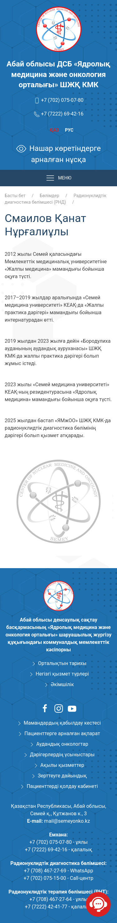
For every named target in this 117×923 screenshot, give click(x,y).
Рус (69, 130)
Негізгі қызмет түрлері (62, 674)
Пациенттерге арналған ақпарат (62, 733)
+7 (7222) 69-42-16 (62, 114)
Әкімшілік (62, 684)
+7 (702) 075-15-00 (45, 878)
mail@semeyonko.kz (67, 821)
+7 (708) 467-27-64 (50, 899)
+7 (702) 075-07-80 (62, 100)
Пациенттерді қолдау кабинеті (62, 786)
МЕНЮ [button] (58, 178)
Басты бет (15, 195)
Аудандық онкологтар (62, 744)
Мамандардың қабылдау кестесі (62, 723)
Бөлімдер (49, 195)
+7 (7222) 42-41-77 (46, 907)
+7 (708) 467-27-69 (45, 871)
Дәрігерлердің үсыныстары (62, 755)
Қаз (54, 130)
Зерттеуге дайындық (62, 776)
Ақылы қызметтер (62, 765)
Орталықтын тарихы (62, 663)
